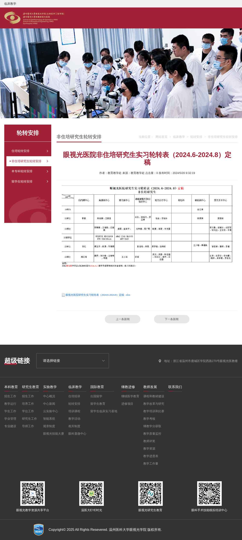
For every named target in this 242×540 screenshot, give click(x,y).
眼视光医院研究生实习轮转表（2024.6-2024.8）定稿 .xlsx (98, 294)
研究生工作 (29, 418)
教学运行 (10, 403)
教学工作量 (150, 463)
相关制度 (74, 426)
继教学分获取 (152, 426)
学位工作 (28, 411)
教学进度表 (150, 456)
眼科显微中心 (77, 433)
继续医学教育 (130, 396)
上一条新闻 (123, 319)
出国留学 (96, 396)
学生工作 (10, 411)
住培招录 (74, 396)
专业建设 (10, 426)
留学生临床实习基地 (103, 411)
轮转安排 (196, 136)
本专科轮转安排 (26, 178)
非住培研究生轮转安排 (32, 165)
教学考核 (149, 418)
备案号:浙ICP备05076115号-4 (185, 529)
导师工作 (28, 426)
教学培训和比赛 (153, 411)
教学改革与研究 (153, 403)
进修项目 (127, 403)
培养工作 (28, 403)
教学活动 (74, 418)
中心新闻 (49, 403)
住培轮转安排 (24, 152)
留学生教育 (97, 403)
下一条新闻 (172, 319)
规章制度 (49, 426)
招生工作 (10, 396)
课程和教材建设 (153, 396)
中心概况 (49, 396)
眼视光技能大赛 (53, 433)
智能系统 (49, 418)
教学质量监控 (152, 433)
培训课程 (74, 411)
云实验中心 (50, 411)
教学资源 (149, 448)
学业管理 (10, 418)
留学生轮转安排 (26, 191)
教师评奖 (149, 441)
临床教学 (179, 136)
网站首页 (161, 136)
